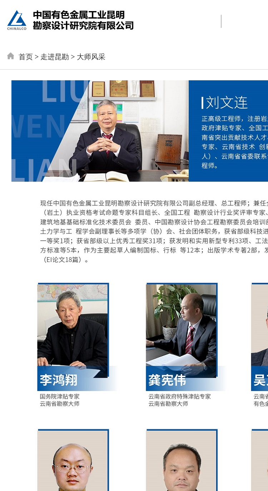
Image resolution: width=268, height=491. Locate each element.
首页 (26, 57)
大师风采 (91, 57)
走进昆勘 (54, 57)
